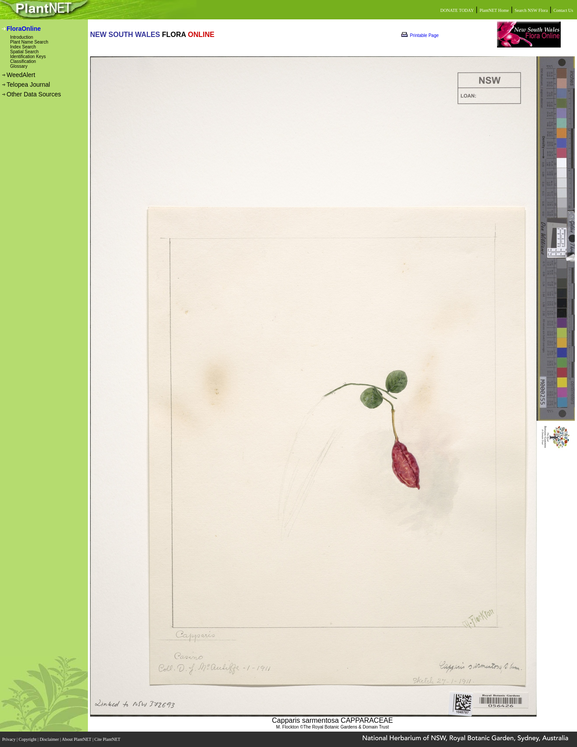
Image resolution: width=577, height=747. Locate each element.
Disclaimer (50, 739)
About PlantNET (77, 739)
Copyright (28, 739)
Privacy (9, 739)
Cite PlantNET (107, 739)
